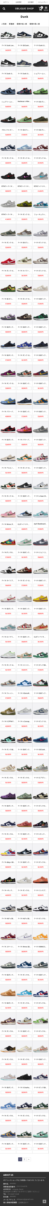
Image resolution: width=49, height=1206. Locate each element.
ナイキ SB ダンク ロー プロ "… (28, 130)
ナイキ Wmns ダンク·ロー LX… (12, 524)
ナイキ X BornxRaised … (26, 693)
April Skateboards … (41, 524)
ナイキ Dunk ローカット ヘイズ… (29, 74)
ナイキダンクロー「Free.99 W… (13, 552)
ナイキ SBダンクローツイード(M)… (30, 327)
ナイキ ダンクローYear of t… (11, 1059)
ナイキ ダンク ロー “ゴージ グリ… (29, 299)
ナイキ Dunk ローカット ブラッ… (13, 74)
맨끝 (29, 1159)
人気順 (3, 24)
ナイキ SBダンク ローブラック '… (13, 355)
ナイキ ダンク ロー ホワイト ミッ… (14, 158)
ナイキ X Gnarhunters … (26, 1088)
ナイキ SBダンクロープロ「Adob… (30, 834)
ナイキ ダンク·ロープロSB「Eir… (13, 496)
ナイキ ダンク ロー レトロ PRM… (13, 243)
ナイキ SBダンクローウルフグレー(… (31, 609)
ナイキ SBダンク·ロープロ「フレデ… (30, 637)
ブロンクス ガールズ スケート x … (13, 130)
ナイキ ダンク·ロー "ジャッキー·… (29, 355)
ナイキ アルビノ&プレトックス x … (14, 468)
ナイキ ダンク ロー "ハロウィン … (29, 214)
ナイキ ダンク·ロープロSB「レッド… (14, 383)
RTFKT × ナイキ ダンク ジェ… (12, 186)
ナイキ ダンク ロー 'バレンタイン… (14, 271)
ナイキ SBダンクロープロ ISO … (29, 412)
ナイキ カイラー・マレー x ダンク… (30, 271)
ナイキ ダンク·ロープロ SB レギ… (29, 468)
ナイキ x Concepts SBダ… (27, 721)
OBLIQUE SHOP (24, 8)
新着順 (11, 24)
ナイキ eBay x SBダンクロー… (12, 862)
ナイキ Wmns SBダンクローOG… (29, 947)
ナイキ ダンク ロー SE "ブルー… (29, 158)
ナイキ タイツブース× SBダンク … (13, 581)
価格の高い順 (35, 24)
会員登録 (18, 2)
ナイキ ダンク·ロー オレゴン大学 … (14, 665)
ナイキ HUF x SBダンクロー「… (13, 919)
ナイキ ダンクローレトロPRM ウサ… (14, 778)
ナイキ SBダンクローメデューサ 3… (30, 552)
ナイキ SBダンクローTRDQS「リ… (13, 1003)
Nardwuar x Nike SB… (25, 101)
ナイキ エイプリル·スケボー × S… (13, 637)
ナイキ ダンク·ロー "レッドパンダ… (30, 581)
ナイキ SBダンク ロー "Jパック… (13, 440)
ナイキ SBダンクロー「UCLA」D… (13, 1144)
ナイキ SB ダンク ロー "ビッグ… (29, 243)
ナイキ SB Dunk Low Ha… (26, 45)
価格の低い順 (22, 24)
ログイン (6, 2)
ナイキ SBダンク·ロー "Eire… (28, 383)
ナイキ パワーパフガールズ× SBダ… (14, 412)
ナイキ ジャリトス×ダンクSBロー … (30, 665)
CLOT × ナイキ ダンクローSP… (28, 524)
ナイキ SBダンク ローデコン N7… (13, 609)
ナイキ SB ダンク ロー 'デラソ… (13, 299)
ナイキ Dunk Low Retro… (10, 45)
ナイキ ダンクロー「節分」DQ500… (14, 1031)
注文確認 (30, 2)
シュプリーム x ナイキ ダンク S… (13, 102)
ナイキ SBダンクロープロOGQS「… (14, 806)
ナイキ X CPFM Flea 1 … (10, 721)
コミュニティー (43, 2)
